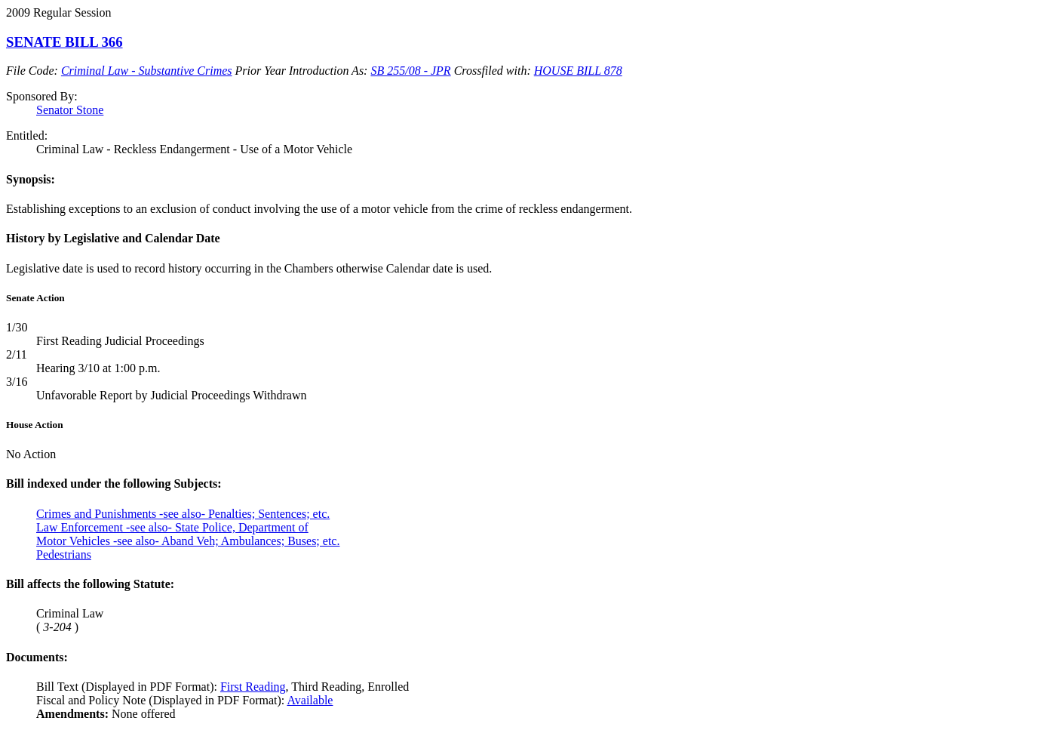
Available (310, 700)
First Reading (253, 686)
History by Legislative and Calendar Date (113, 238)
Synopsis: (30, 179)
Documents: (37, 657)
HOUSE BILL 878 (578, 70)
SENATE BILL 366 (64, 42)
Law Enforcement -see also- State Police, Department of (172, 527)
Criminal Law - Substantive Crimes (146, 70)
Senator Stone (69, 109)
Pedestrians (63, 554)
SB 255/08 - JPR (410, 70)
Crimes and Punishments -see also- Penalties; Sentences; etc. (183, 513)
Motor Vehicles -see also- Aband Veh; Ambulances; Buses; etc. (187, 540)
